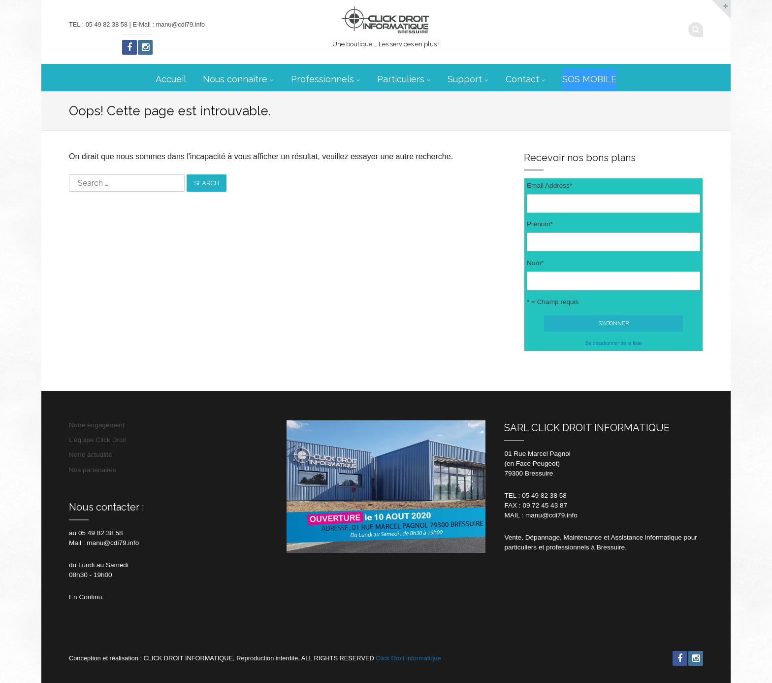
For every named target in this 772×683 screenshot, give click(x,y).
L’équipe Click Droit (97, 440)
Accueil (171, 79)
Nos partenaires (92, 470)
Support (465, 79)
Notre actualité (90, 454)
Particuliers (400, 79)
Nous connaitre (235, 79)
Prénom (540, 224)
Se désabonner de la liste (613, 343)
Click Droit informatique (408, 658)
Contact (522, 79)
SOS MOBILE (589, 79)
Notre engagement (97, 425)
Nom (535, 263)
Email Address (549, 185)
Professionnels (322, 79)
